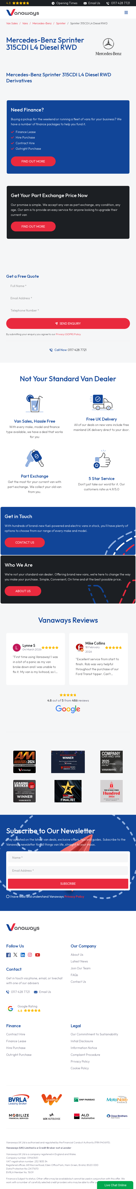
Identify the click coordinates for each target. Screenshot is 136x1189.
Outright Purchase (19, 1055)
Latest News (79, 961)
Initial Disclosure (82, 1041)
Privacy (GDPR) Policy (68, 334)
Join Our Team (80, 968)
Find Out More (33, 161)
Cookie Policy (80, 1068)
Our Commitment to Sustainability (94, 1034)
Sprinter (61, 23)
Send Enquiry (68, 323)
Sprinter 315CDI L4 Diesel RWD (89, 23)
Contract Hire (15, 1034)
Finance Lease (16, 1041)
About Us (23, 591)
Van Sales (12, 23)
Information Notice (84, 1048)
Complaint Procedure (85, 1055)
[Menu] (126, 12)
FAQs (74, 975)
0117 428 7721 (70, 350)
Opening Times (64, 3)
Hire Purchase (16, 1048)
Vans (25, 23)
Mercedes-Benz (42, 23)
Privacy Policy (74, 897)
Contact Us (24, 542)
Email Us (92, 3)
